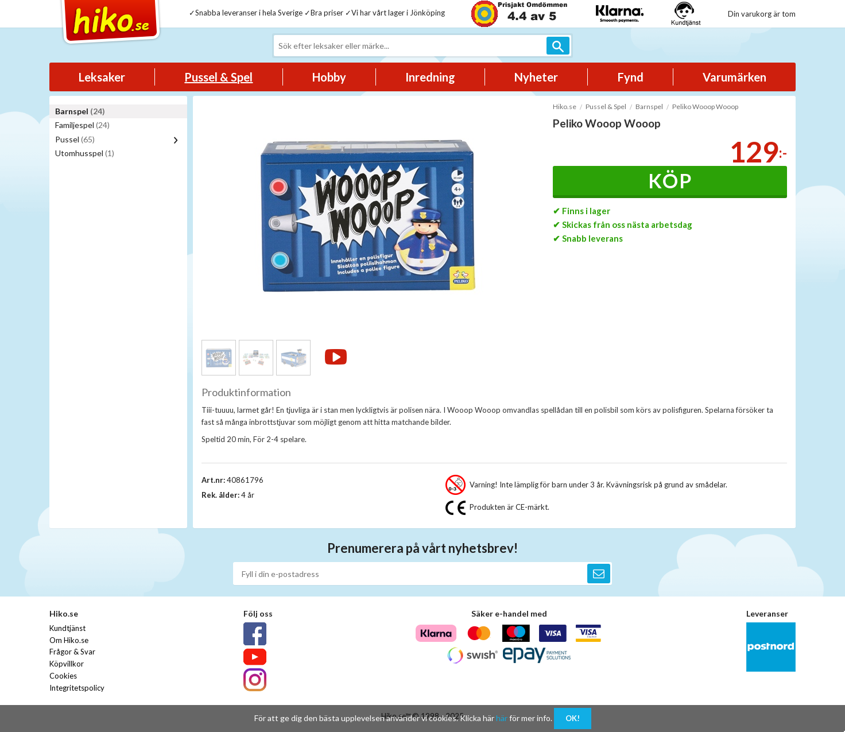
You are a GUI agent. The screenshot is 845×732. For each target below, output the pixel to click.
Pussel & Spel (218, 77)
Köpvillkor (66, 663)
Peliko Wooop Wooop (705, 106)
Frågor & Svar (72, 651)
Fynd (631, 77)
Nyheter (536, 77)
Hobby (329, 77)
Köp (670, 180)
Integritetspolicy (76, 687)
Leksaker (102, 77)
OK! (572, 718)
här (501, 718)
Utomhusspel (84, 153)
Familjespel (82, 125)
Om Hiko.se (68, 640)
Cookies (63, 675)
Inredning (430, 77)
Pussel (75, 139)
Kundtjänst (67, 628)
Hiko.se (564, 106)
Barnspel (80, 111)
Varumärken (734, 77)
